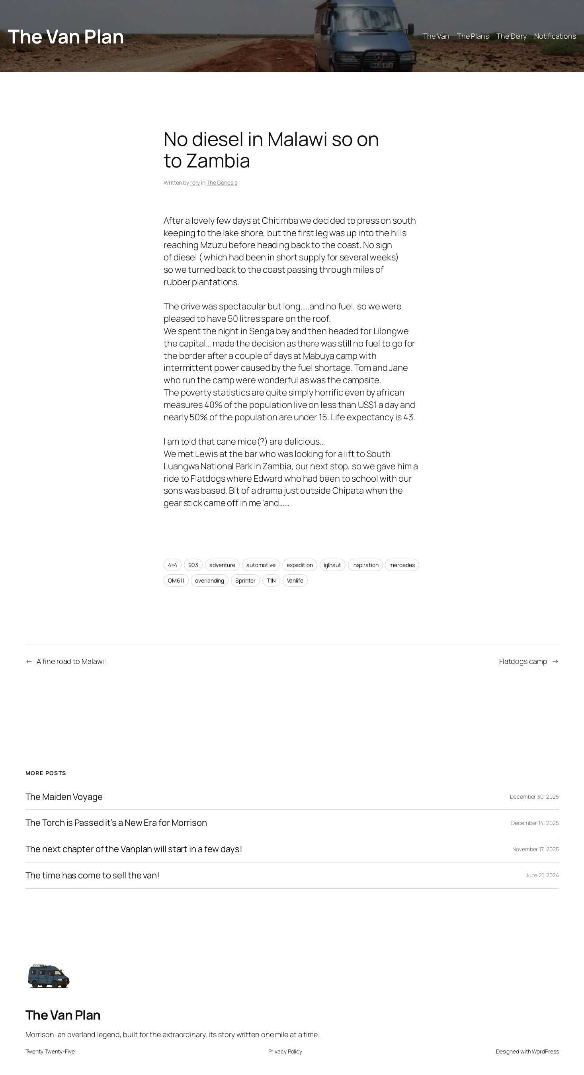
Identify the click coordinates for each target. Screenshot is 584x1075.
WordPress (545, 1051)
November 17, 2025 (535, 849)
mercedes (401, 565)
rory (195, 182)
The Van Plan (66, 36)
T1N (271, 580)
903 (193, 565)
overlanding (209, 580)
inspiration (365, 565)
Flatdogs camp (523, 661)
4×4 (172, 565)
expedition (300, 565)
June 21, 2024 (542, 875)
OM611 (176, 580)
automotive (260, 565)
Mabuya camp (330, 356)
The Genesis (222, 182)
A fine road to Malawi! (71, 661)
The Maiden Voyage (64, 797)
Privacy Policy (285, 1051)
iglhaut (332, 565)
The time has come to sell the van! (92, 875)
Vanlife (295, 580)
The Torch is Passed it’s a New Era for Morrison (116, 823)
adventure (222, 565)
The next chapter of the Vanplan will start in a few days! (133, 849)
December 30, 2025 (534, 796)
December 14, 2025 (535, 823)
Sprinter (245, 580)
